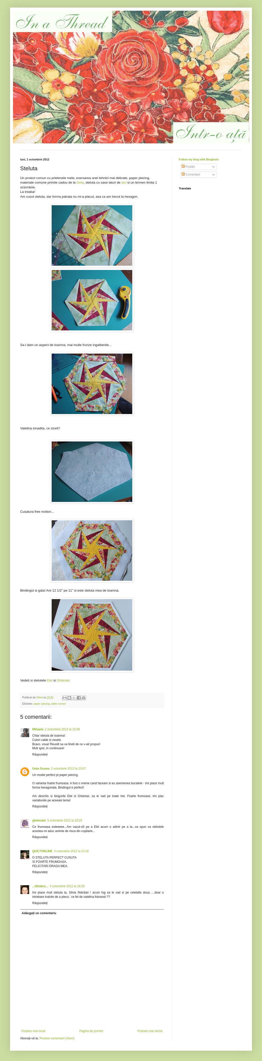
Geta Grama (40, 768)
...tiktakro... (40, 886)
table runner (58, 703)
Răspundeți (40, 754)
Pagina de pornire (91, 1031)
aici (123, 182)
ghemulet (39, 820)
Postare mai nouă (33, 1031)
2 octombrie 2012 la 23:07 (68, 768)
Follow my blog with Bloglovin (199, 159)
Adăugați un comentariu (39, 913)
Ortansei (63, 680)
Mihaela (37, 729)
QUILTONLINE (42, 851)
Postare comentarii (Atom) (57, 1038)
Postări (188, 166)
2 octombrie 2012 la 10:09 (62, 729)
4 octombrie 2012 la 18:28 (67, 886)
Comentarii (191, 174)
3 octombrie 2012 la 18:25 (64, 820)
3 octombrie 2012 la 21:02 (71, 851)
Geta (80, 182)
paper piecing (42, 703)
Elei (49, 680)
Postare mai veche (150, 1031)
